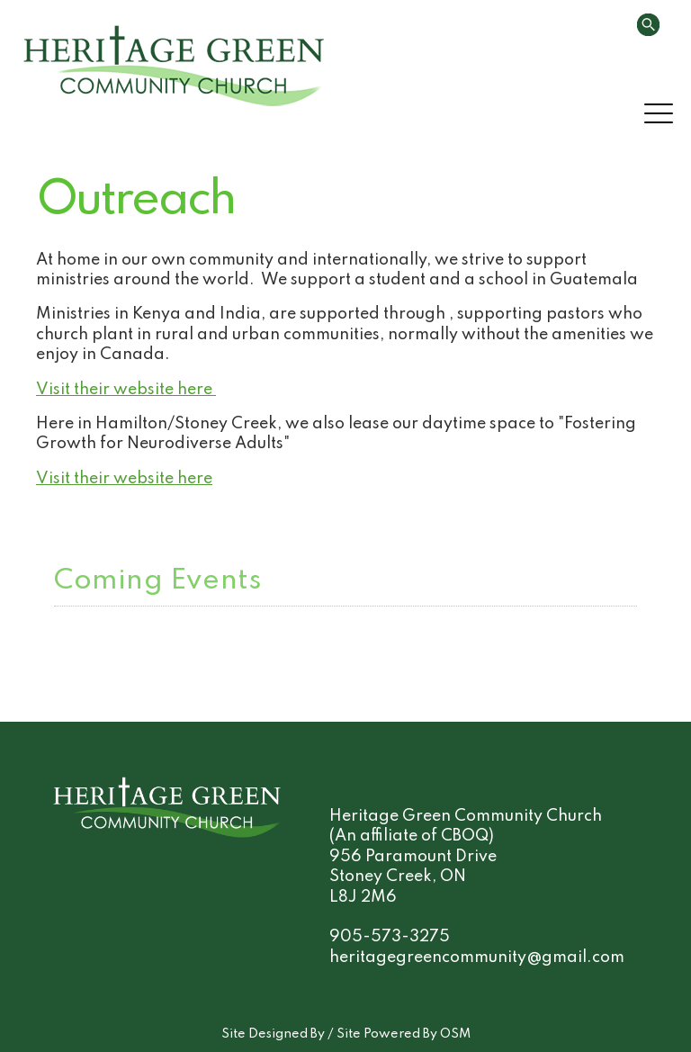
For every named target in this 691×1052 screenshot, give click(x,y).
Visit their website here (126, 390)
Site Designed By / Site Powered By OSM (346, 1034)
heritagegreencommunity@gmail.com (476, 957)
